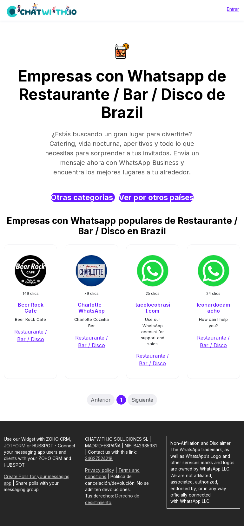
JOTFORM (14, 445)
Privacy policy (99, 470)
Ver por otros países (156, 197)
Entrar (233, 9)
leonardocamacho (213, 308)
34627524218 (99, 458)
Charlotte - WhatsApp (91, 308)
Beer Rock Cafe (30, 308)
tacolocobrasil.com (152, 308)
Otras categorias (83, 197)
